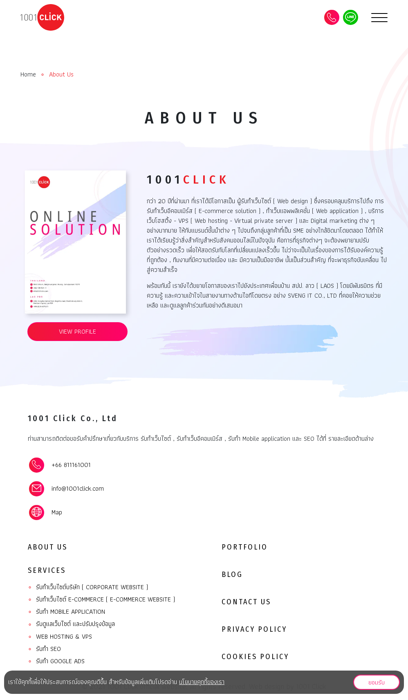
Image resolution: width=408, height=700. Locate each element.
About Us (47, 547)
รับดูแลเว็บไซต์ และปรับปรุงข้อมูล (71, 624)
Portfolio (245, 547)
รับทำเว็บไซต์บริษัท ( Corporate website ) (88, 587)
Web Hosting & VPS (60, 637)
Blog (232, 574)
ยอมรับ (376, 682)
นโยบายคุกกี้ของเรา (201, 682)
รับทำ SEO (44, 649)
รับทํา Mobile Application (66, 612)
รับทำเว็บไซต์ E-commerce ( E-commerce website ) (101, 600)
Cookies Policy (255, 656)
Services (47, 570)
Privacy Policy (254, 629)
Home (28, 74)
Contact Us (246, 601)
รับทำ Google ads (56, 661)
